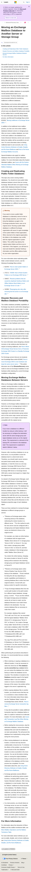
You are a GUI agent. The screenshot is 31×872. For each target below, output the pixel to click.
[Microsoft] (15, 2)
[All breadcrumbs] (2, 22)
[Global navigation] (1, 2)
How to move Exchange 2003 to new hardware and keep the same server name (14, 362)
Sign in (28, 2)
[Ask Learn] (25, 22)
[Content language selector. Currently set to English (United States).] (9, 854)
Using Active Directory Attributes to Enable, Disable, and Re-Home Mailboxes (14, 147)
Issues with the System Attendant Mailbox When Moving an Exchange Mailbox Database (15, 165)
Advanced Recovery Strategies (13, 22)
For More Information (8, 57)
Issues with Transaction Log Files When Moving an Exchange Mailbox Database (16, 719)
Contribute (4, 865)
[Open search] (23, 2)
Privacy (10, 865)
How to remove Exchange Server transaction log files (16, 704)
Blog (22, 862)
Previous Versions (14, 862)
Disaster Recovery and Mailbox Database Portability (16, 51)
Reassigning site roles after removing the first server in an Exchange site (16, 292)
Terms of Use (21, 867)
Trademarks (4, 869)
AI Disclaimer (4, 862)
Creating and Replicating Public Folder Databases (15, 49)
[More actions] (28, 22)
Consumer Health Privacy (7, 867)
